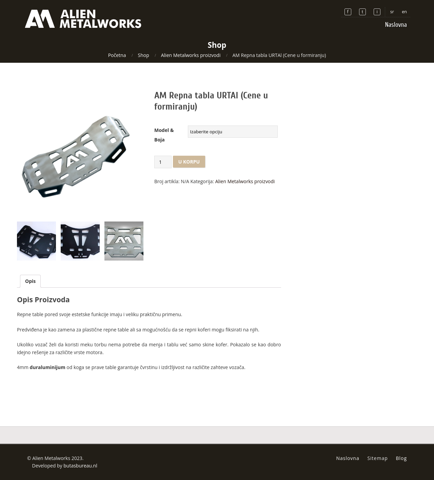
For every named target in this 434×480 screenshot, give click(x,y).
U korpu (189, 161)
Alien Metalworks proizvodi (191, 55)
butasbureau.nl (80, 465)
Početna (117, 55)
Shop (143, 55)
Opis (30, 281)
